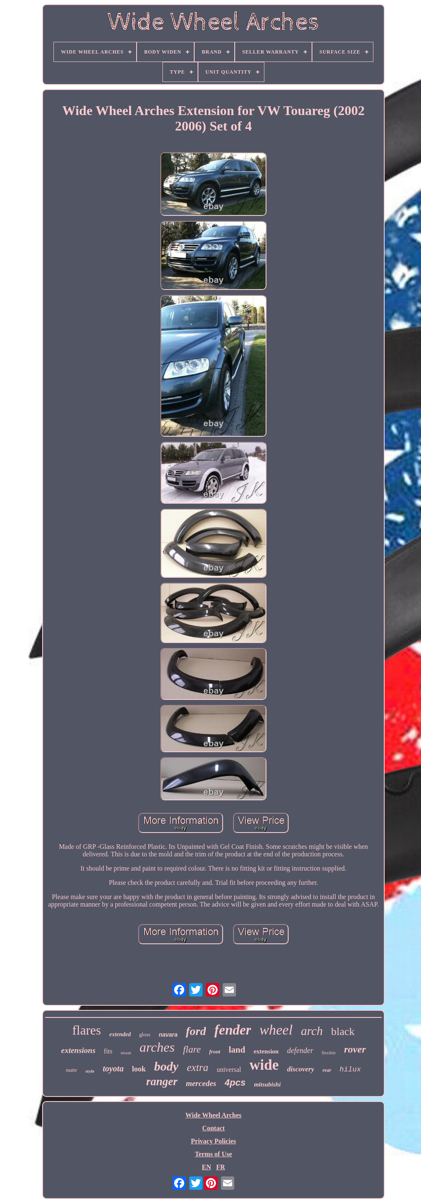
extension (266, 1051)
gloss (144, 1034)
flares (86, 1030)
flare (192, 1049)
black (343, 1031)
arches (157, 1047)
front (215, 1051)
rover (355, 1049)
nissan (126, 1052)
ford (196, 1031)
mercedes (201, 1083)
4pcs (235, 1082)
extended (120, 1034)
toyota (113, 1068)
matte (71, 1070)
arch (312, 1031)
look (139, 1069)
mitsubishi (267, 1084)
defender (300, 1050)
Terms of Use (213, 1154)
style (90, 1070)
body (166, 1066)
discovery (300, 1069)
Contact (213, 1128)
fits (108, 1051)
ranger (162, 1081)
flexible (329, 1052)
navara (168, 1034)
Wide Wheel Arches (213, 1115)
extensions (78, 1050)
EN (206, 1167)
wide (264, 1065)
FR (220, 1167)
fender (232, 1030)
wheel (275, 1030)
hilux (350, 1069)
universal (229, 1069)
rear (326, 1070)
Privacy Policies (213, 1141)
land (236, 1050)
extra (197, 1067)
